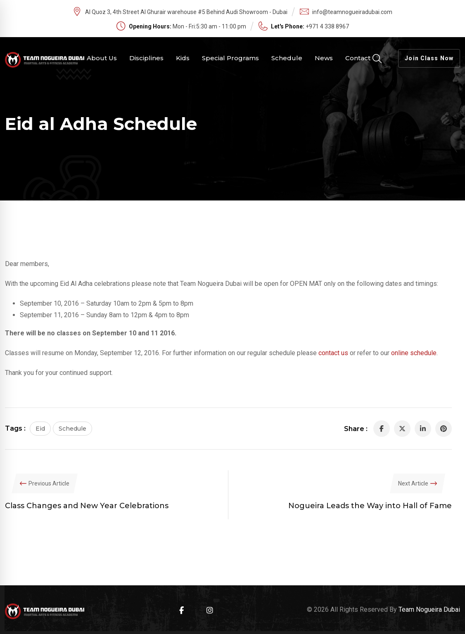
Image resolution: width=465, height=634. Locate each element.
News (324, 58)
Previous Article (48, 483)
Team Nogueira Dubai (429, 609)
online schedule (414, 353)
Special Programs (230, 58)
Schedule (286, 58)
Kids (183, 58)
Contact (357, 58)
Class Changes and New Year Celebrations (86, 505)
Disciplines (146, 58)
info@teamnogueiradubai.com (352, 12)
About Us (102, 58)
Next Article (413, 483)
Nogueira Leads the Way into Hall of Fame (370, 505)
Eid (40, 428)
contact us (333, 353)
